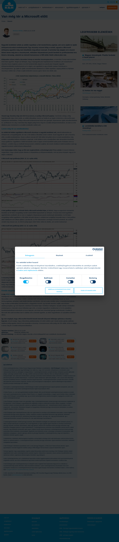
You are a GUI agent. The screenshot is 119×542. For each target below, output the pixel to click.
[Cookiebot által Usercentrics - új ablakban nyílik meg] (94, 249)
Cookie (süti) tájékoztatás (28, 270)
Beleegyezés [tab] (29, 255)
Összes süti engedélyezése (88, 290)
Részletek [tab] (59, 255)
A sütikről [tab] (89, 255)
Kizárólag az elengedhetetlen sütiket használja (59, 290)
